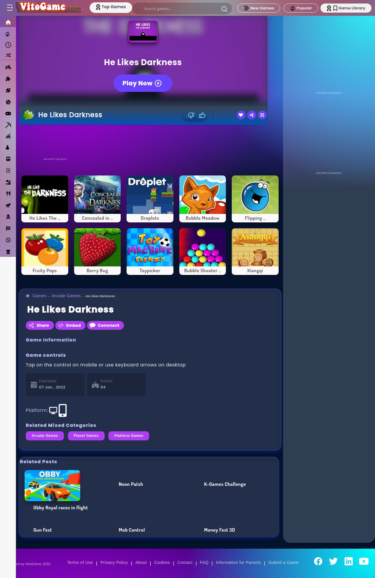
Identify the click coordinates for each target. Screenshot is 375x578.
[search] (182, 8)
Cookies (162, 562)
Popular (301, 8)
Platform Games (128, 436)
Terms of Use (80, 562)
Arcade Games (66, 295)
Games (39, 295)
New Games (258, 8)
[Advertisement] (150, 141)
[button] (224, 9)
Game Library (349, 8)
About (141, 562)
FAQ (204, 562)
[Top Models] (111, 6)
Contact (184, 562)
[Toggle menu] (9, 8)
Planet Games (86, 436)
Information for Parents (238, 562)
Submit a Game (283, 562)
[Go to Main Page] (48, 8)
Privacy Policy (114, 562)
